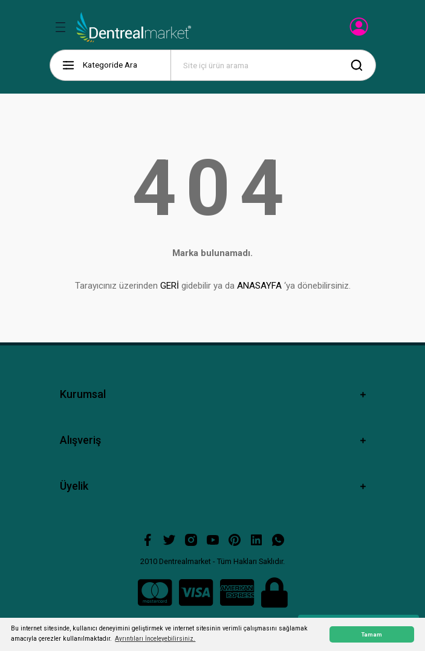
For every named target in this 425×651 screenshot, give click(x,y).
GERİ (169, 285)
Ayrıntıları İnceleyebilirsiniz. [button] (155, 638)
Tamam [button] (372, 634)
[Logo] (134, 27)
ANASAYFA (259, 285)
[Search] (273, 65)
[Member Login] (360, 30)
